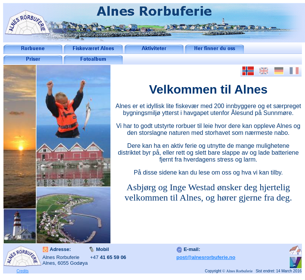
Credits (22, 271)
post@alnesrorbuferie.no (205, 257)
